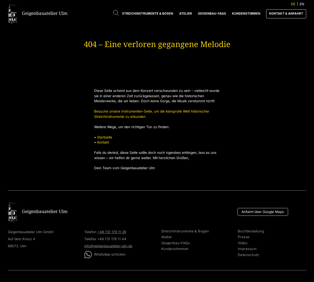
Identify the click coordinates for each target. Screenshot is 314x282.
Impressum (247, 249)
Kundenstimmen (246, 13)
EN (302, 4)
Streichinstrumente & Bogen (147, 13)
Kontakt (103, 142)
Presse (244, 237)
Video (242, 243)
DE (293, 4)
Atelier (185, 13)
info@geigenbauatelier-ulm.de (108, 246)
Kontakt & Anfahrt (286, 13)
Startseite (104, 137)
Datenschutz (248, 255)
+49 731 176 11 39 (111, 232)
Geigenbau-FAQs (212, 13)
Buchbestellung (251, 231)
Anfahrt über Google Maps (263, 212)
